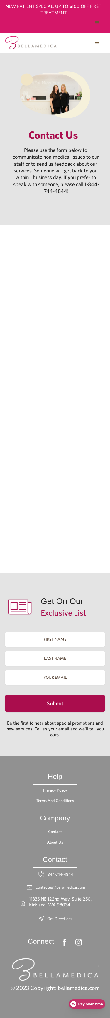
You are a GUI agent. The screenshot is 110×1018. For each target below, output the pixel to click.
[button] (97, 23)
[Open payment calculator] (87, 1004)
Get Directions (59, 918)
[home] (31, 43)
